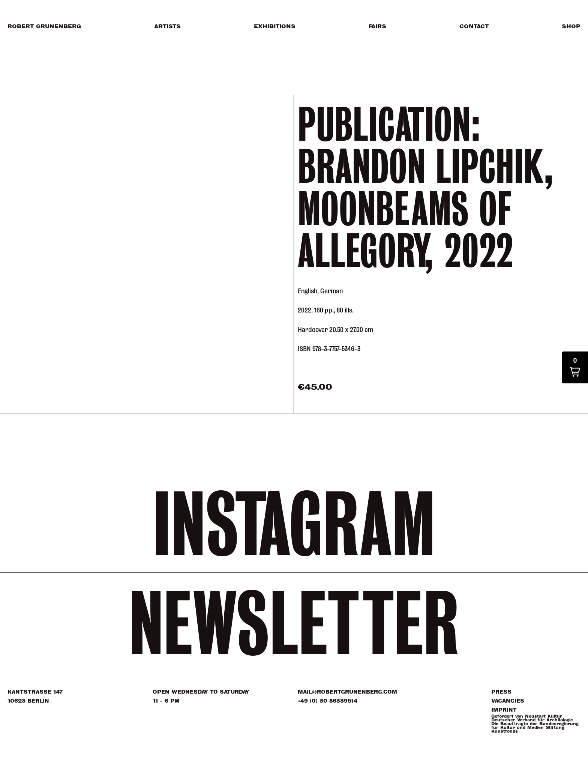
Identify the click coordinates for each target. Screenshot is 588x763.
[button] (575, 367)
